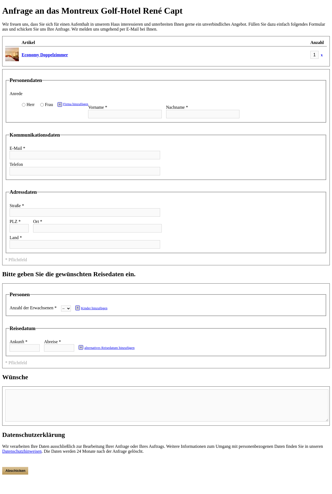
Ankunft (18, 341)
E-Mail (17, 148)
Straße (17, 205)
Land (16, 237)
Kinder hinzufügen (91, 307)
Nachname (177, 107)
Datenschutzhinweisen (22, 451)
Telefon (16, 164)
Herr (30, 104)
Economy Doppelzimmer (45, 54)
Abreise (52, 341)
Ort (37, 221)
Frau (49, 104)
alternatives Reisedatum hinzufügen (107, 347)
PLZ (15, 221)
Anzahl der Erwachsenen (33, 307)
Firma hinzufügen (72, 104)
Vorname (97, 107)
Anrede (16, 93)
